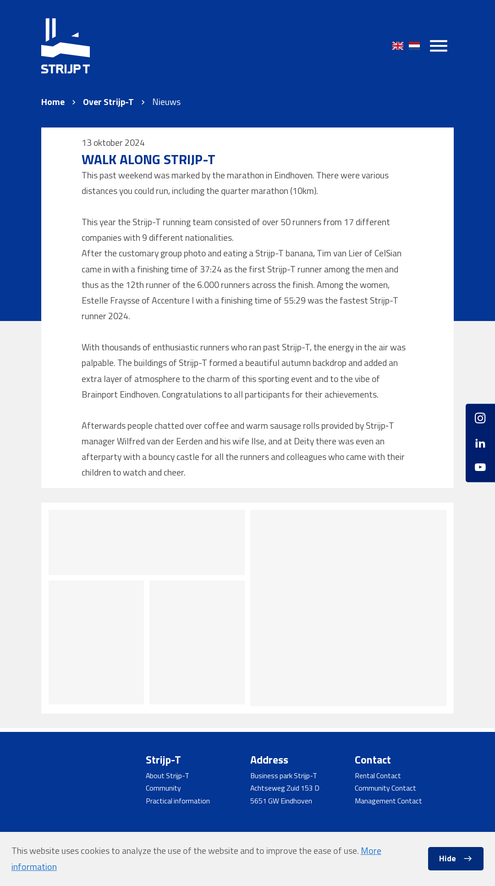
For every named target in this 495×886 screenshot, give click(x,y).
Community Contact (385, 787)
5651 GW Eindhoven (281, 800)
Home (53, 102)
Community (163, 787)
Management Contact (388, 800)
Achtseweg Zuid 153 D (284, 787)
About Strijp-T (167, 775)
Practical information (178, 800)
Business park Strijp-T (283, 775)
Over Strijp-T (108, 102)
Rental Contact (378, 775)
